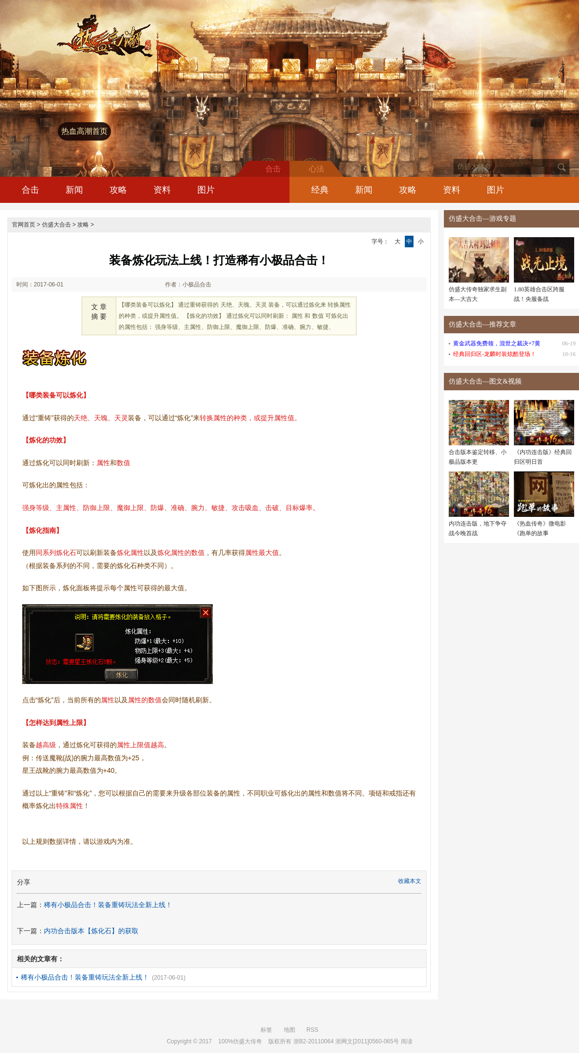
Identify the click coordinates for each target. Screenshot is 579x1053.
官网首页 (23, 224)
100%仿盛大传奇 (240, 1041)
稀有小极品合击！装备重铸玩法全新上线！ (108, 905)
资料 (162, 190)
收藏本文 (409, 881)
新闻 (74, 190)
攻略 (118, 190)
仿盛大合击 (56, 224)
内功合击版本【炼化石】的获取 (91, 931)
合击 (30, 190)
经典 (320, 190)
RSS (312, 1029)
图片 (206, 190)
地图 (289, 1029)
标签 (266, 1029)
